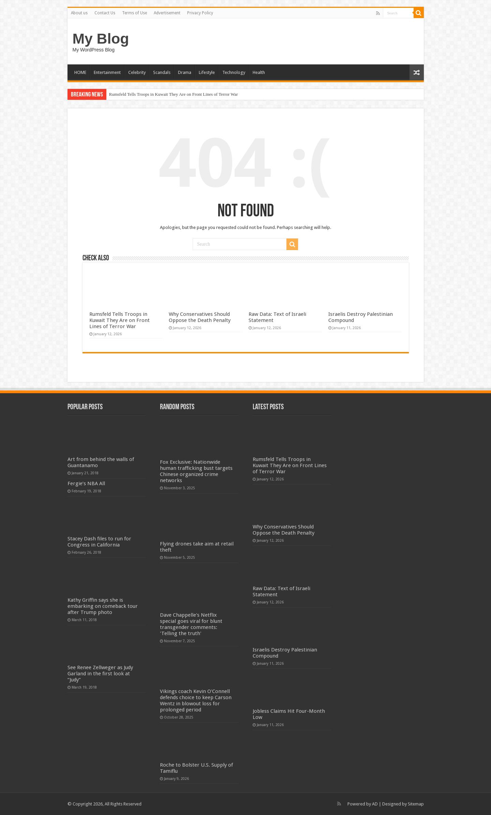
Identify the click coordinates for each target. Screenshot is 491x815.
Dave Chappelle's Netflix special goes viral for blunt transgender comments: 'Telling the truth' (191, 624)
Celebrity (137, 72)
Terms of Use (134, 13)
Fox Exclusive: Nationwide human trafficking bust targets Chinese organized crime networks (196, 471)
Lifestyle (207, 72)
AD (375, 803)
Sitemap (416, 803)
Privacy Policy (200, 13)
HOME (80, 72)
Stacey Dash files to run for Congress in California (99, 542)
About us (79, 13)
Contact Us (104, 13)
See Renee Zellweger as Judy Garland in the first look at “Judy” (100, 673)
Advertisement (167, 13)
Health (259, 72)
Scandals (161, 72)
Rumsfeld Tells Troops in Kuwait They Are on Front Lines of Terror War (173, 94)
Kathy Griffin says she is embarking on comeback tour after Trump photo (103, 606)
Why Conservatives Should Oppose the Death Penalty (199, 317)
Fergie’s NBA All (86, 483)
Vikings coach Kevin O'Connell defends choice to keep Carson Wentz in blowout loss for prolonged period (196, 700)
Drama (184, 72)
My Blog (101, 38)
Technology (233, 72)
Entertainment (107, 72)
